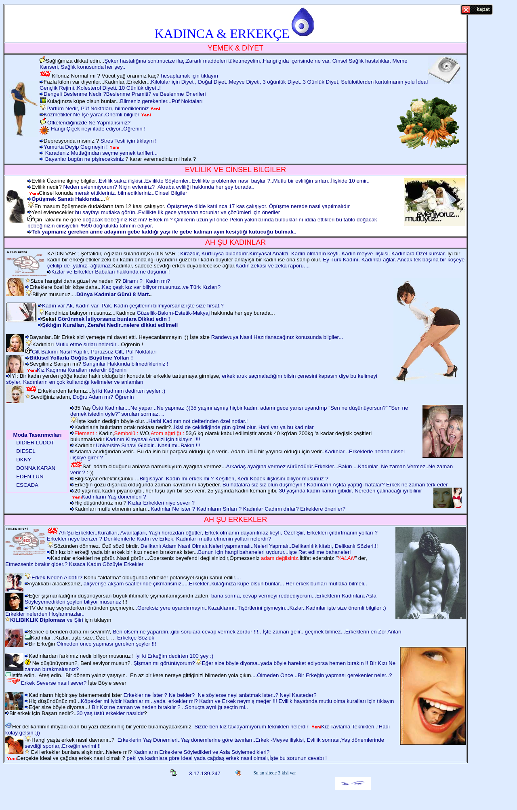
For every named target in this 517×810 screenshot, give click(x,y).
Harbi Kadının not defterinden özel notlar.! (198, 421)
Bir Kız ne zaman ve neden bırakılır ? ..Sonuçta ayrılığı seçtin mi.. (170, 707)
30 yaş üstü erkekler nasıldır (110, 713)
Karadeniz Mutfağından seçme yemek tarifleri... (101, 153)
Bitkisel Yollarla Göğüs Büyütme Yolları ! (81, 358)
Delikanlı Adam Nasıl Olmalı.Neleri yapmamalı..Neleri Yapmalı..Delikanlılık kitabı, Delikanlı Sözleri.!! (259, 546)
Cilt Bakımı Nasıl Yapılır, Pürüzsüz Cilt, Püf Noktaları (94, 352)
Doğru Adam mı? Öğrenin (103, 397)
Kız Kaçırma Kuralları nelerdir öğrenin (81, 370)
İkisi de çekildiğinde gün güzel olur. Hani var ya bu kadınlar (244, 427)
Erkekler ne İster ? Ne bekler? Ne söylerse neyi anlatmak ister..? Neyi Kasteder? (220, 695)
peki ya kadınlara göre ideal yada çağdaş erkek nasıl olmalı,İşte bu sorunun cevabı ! (226, 758)
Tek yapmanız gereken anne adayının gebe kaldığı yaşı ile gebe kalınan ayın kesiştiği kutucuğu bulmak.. (164, 232)
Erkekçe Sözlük (135, 638)
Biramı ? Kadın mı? (146, 281)
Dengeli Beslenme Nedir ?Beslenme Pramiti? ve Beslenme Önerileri (125, 94)
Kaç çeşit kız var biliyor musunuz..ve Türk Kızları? (161, 287)
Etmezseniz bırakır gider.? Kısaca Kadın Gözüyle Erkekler (74, 564)
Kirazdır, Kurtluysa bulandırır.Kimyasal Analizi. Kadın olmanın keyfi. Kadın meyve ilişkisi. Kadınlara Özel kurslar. (314, 253)
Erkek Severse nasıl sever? (53, 683)
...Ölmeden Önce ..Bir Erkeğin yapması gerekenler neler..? (322, 675)
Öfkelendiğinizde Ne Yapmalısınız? (88, 123)
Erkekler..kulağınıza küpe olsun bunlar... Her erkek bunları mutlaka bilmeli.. (278, 584)
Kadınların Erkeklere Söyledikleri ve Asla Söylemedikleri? (201, 752)
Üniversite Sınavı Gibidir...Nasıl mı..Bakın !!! (148, 445)
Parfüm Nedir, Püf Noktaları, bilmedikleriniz (97, 108)
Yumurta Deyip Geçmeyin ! (76, 147)
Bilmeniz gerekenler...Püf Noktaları (161, 101)
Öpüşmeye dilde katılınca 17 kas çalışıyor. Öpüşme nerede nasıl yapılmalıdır (257, 206)
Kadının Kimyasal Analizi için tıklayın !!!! (152, 439)
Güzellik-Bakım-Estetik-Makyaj (173, 313)
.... (238, 577)
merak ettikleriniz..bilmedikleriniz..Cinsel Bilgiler (130, 193)
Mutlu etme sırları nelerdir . (87, 344)
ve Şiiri (46, 620)
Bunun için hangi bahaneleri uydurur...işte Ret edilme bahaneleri (274, 552)
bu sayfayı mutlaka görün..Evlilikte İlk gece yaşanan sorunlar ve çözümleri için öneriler (177, 212)
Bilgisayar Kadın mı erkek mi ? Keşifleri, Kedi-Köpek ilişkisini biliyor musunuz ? (233, 478)
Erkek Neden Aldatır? (57, 577)
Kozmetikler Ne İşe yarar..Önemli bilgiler (91, 115)
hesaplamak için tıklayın (189, 76)
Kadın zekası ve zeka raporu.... (272, 266)
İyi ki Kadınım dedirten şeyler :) (128, 391)
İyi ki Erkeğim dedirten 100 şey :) (174, 656)
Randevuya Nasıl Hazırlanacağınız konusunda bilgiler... (277, 337)
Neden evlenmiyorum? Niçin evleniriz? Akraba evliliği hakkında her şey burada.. (158, 187)
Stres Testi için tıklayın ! (129, 141)
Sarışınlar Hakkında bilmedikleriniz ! (125, 364)
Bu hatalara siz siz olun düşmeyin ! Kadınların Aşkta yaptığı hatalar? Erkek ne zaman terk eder (335, 485)
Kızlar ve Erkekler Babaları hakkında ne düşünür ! (110, 272)
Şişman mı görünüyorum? (164, 663)
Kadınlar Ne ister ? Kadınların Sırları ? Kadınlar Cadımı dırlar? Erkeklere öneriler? (248, 509)
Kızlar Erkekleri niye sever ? (161, 503)
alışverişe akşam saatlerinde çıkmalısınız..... (136, 584)
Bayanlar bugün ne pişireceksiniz (84, 159)
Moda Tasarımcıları (37, 435)
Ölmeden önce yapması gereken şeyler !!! (106, 644)
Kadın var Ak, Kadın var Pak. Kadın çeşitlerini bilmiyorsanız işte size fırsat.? (133, 306)
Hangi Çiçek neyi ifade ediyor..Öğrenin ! (98, 129)
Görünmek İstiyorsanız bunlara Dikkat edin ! (114, 319)
